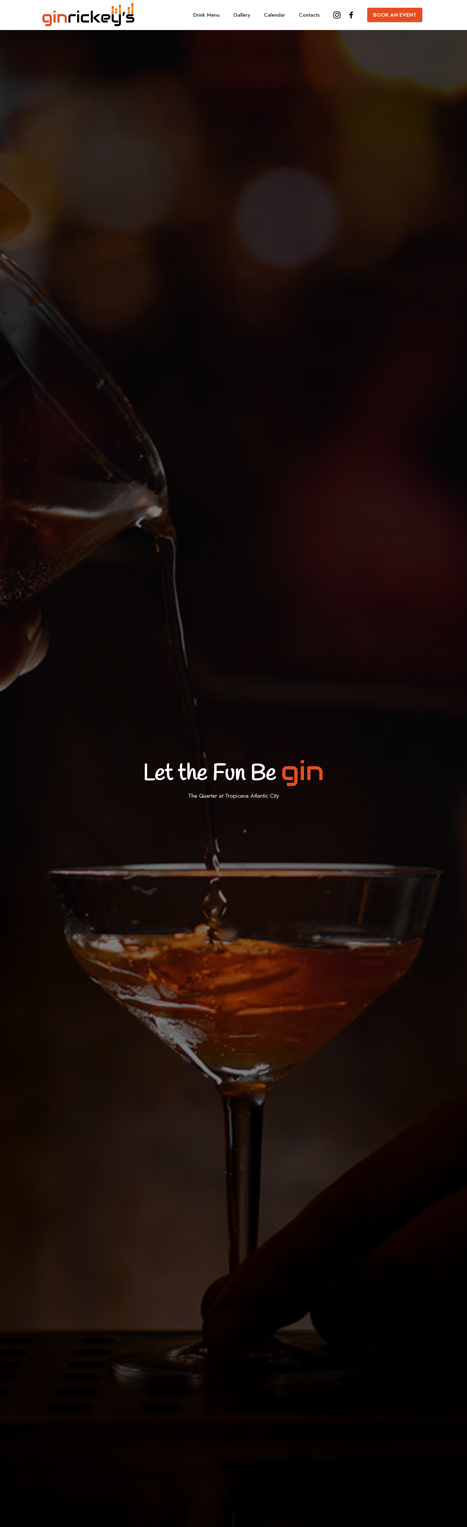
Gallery (241, 15)
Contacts (309, 15)
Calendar (274, 15)
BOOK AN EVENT (394, 15)
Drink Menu (206, 15)
